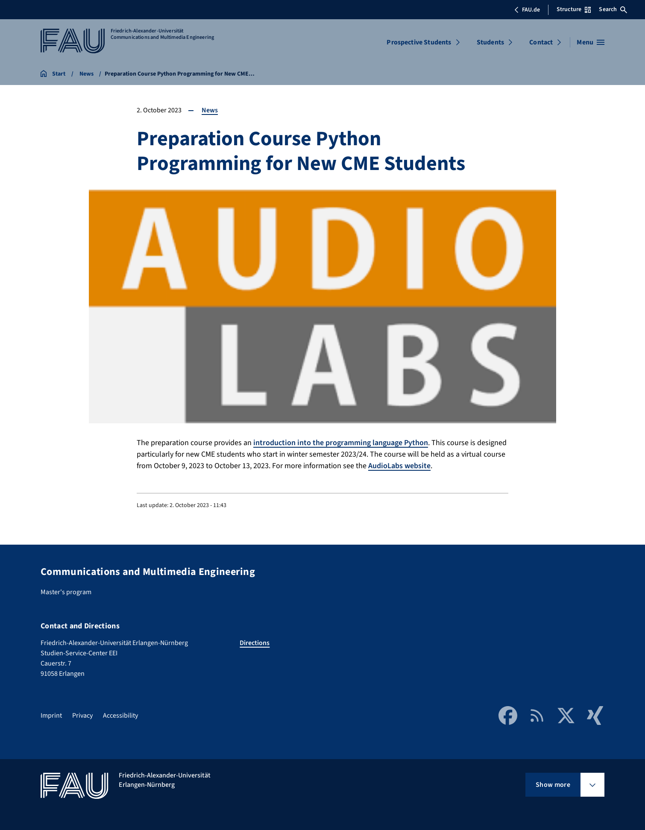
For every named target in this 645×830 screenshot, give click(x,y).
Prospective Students (419, 42)
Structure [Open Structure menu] (574, 9)
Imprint (51, 715)
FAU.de (527, 10)
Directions (255, 643)
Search (613, 9)
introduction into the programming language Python (340, 442)
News (210, 110)
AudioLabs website (399, 465)
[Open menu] (590, 42)
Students (490, 42)
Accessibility (120, 715)
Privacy (82, 715)
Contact (541, 42)
